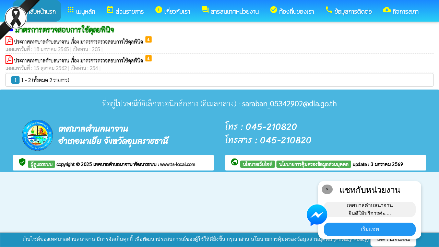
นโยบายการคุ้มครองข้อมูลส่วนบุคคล (313, 164)
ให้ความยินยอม (393, 239)
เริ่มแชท (370, 229)
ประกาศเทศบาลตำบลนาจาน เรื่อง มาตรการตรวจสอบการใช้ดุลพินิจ (79, 41)
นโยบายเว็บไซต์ (257, 164)
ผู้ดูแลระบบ (41, 164)
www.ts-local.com (177, 164)
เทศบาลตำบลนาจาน (113, 164)
